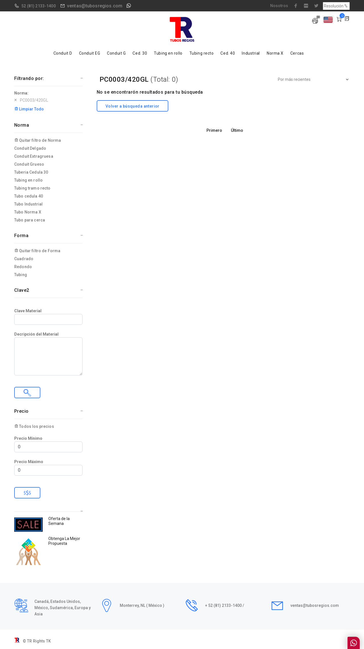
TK (48, 641)
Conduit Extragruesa (33, 156)
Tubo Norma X (27, 212)
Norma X (275, 53)
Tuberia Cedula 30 (31, 172)
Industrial (251, 53)
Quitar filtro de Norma (37, 140)
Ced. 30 (140, 53)
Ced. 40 (227, 53)
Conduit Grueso (29, 164)
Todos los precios (34, 426)
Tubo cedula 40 (28, 196)
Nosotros (279, 5)
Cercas (297, 53)
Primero (214, 130)
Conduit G (116, 53)
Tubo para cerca (29, 220)
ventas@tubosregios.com (94, 6)
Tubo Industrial (28, 204)
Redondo (23, 266)
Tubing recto (201, 53)
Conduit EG (89, 53)
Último (237, 130)
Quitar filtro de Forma (37, 250)
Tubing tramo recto (32, 188)
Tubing (20, 274)
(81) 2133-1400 (41, 6)
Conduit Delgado (30, 148)
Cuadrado (23, 258)
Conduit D (62, 53)
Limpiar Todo (29, 109)
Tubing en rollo (168, 53)
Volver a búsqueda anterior (133, 106)
